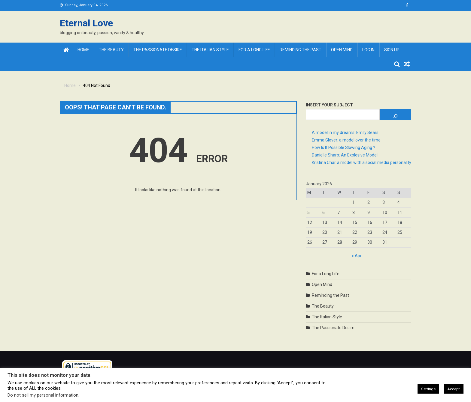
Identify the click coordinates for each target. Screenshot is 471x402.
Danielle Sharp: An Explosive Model (345, 155)
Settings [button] (428, 389)
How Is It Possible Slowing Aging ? (343, 147)
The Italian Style (210, 49)
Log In (368, 49)
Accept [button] (453, 389)
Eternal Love (86, 23)
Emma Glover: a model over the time (346, 140)
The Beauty (111, 49)
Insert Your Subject (329, 105)
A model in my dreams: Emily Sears (345, 132)
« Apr (357, 255)
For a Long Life (254, 49)
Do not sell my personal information (43, 395)
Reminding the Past (300, 49)
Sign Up (392, 49)
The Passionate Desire (157, 49)
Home (83, 49)
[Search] (395, 114)
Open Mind (342, 49)
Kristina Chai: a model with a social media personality (361, 162)
